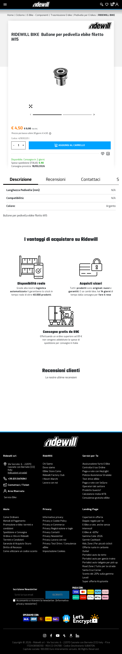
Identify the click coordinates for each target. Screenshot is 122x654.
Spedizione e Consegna (15, 532)
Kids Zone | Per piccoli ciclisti (97, 543)
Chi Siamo (48, 463)
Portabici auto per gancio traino (98, 558)
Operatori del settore (93, 486)
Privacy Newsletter (53, 536)
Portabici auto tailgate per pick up (100, 562)
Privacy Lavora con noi (54, 539)
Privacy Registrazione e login (58, 528)
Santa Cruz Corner (91, 570)
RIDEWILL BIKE (106, 15)
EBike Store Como (52, 471)
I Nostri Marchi (50, 478)
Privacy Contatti (51, 532)
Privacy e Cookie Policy (55, 520)
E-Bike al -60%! (90, 532)
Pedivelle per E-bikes (85, 15)
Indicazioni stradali (17, 472)
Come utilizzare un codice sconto (20, 551)
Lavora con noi (50, 482)
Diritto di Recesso (12, 547)
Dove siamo (49, 467)
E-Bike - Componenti (37, 15)
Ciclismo (20, 15)
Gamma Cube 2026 (92, 536)
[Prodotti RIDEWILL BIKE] (100, 25)
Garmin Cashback (91, 539)
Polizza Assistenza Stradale (97, 475)
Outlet (85, 551)
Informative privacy (53, 517)
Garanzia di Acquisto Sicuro (17, 543)
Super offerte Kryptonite (95, 581)
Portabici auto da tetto (94, 554)
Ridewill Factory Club (53, 475)
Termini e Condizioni (13, 539)
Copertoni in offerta (92, 517)
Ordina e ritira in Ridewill (16, 536)
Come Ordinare (11, 517)
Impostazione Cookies (54, 551)
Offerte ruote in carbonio (95, 547)
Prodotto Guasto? (91, 490)
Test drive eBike (90, 478)
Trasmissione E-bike (61, 15)
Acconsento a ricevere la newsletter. (42, 602)
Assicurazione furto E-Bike (96, 463)
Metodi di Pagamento (14, 520)
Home (10, 15)
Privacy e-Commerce (53, 524)
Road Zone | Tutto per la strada (98, 566)
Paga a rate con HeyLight (95, 471)
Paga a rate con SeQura (94, 482)
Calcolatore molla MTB (94, 494)
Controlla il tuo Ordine (93, 467)
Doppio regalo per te (93, 520)
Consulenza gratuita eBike (96, 497)
